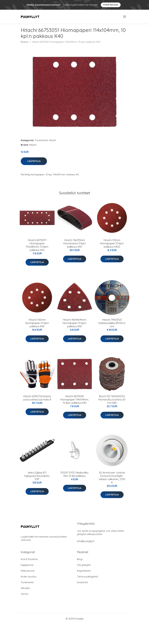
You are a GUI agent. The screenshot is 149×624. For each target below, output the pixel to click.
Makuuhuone (27, 570)
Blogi (80, 559)
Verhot (24, 593)
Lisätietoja (34, 161)
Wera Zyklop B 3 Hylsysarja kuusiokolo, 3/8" (37, 476)
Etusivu (24, 41)
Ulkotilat (25, 588)
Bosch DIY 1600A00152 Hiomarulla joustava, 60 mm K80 (111, 399)
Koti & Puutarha (29, 559)
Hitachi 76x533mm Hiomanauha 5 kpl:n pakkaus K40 (74, 243)
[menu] (124, 16)
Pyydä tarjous (110, 5)
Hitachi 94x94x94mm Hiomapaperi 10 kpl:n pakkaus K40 (74, 323)
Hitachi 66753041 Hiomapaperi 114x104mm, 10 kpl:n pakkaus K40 (74, 399)
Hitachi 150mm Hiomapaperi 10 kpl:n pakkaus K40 (37, 323)
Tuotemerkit (41, 140)
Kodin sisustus (28, 576)
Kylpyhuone (27, 564)
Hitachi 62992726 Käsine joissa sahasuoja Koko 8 (37, 398)
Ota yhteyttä (83, 564)
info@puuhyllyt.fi (86, 541)
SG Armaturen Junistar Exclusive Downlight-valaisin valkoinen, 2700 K (112, 477)
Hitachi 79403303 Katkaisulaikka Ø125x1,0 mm (111, 323)
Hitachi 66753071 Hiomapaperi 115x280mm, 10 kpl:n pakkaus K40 (37, 245)
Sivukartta (82, 582)
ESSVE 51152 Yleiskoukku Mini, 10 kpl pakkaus (74, 474)
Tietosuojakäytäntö (87, 576)
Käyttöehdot (84, 570)
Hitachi (52, 140)
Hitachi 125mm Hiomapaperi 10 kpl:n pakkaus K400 (112, 243)
